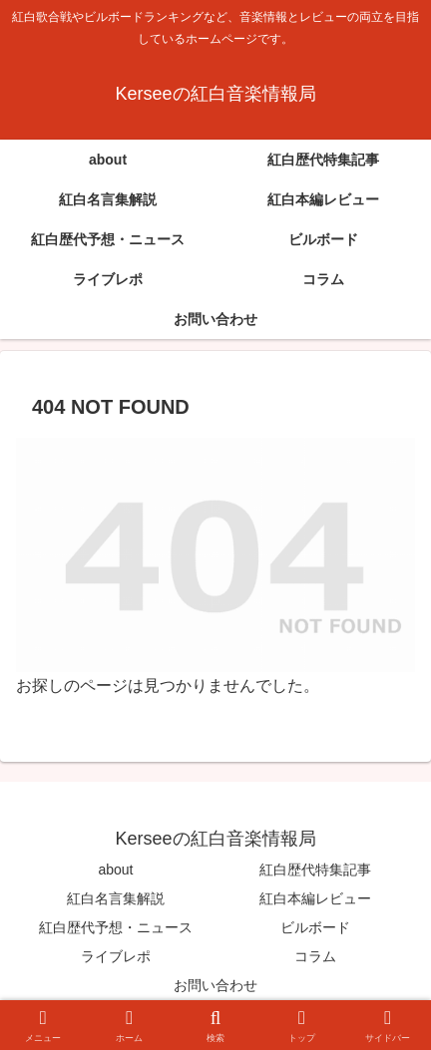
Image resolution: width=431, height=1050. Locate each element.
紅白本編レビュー (315, 898)
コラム (315, 956)
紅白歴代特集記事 (315, 869)
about (115, 869)
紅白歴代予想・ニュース (116, 927)
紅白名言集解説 (116, 898)
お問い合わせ (215, 985)
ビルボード (315, 927)
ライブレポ (116, 956)
